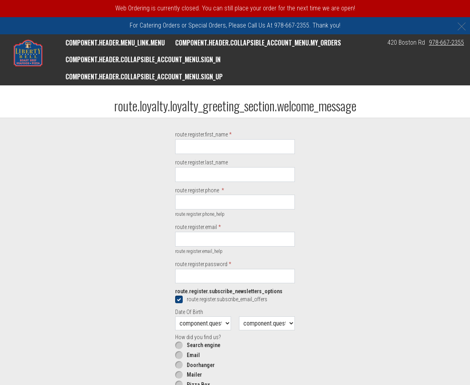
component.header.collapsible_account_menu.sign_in (143, 59)
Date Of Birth (189, 312)
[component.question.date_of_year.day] (267, 323)
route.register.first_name (201, 134)
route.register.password (201, 264)
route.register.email (196, 227)
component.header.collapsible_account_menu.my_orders (258, 42)
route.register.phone (197, 190)
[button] (28, 53)
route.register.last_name (201, 162)
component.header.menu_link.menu (115, 42)
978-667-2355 (446, 42)
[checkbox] (235, 299)
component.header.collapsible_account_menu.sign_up (144, 76)
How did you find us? (198, 337)
